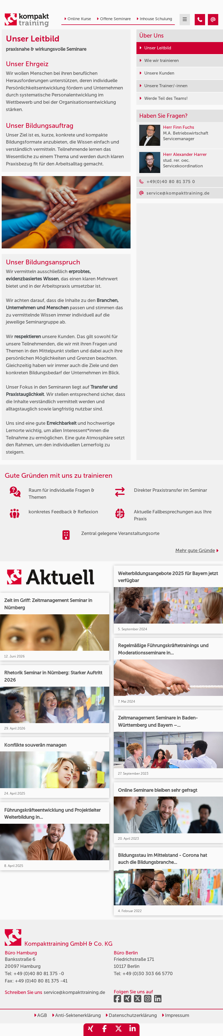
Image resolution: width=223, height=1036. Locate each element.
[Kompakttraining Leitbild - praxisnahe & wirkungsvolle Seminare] (200, 19)
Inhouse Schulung (154, 19)
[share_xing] (90, 1029)
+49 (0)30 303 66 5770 (147, 973)
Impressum (175, 1015)
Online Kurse (77, 19)
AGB (40, 1015)
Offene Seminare (114, 19)
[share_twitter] (119, 1029)
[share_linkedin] (133, 1029)
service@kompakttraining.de (74, 992)
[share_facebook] (104, 1029)
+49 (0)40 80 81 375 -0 (38, 973)
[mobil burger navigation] (185, 19)
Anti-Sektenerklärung (76, 1015)
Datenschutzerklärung (131, 1015)
